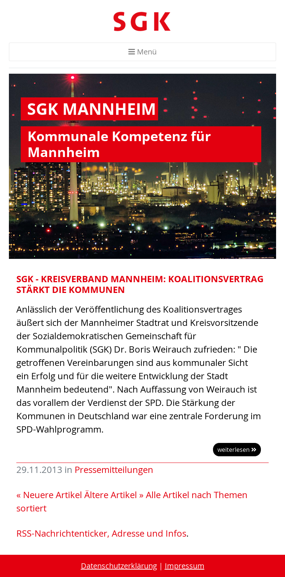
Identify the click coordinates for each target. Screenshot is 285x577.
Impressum (184, 566)
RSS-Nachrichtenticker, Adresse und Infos (101, 533)
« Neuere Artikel (49, 495)
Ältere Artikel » (114, 495)
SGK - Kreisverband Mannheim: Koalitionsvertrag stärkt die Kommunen (139, 284)
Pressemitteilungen (114, 470)
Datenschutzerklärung (119, 566)
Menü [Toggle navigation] (142, 52)
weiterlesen (236, 450)
